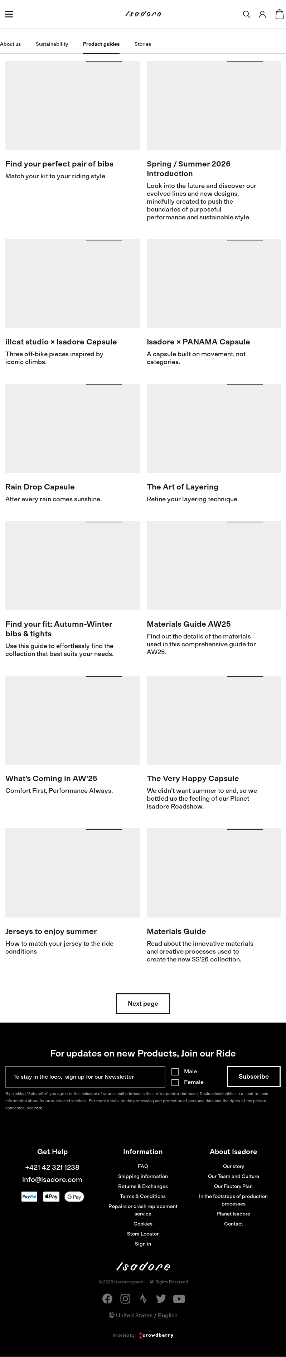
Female (194, 1082)
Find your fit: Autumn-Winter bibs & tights (58, 628)
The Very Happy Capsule (193, 778)
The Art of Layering (183, 487)
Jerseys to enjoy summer (51, 931)
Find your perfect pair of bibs (59, 164)
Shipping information (143, 1176)
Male (190, 1071)
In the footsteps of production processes (233, 1200)
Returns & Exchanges (143, 1186)
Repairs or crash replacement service (143, 1210)
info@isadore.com (52, 1179)
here (38, 1108)
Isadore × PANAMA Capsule (198, 342)
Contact (233, 1224)
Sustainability (52, 44)
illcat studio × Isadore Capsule (61, 342)
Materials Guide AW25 (189, 624)
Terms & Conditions (143, 1196)
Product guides (101, 44)
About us (10, 44)
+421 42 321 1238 (52, 1167)
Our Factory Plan (233, 1186)
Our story (233, 1166)
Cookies (143, 1224)
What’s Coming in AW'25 (51, 778)
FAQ (143, 1166)
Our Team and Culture (233, 1176)
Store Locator (143, 1234)
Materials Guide (176, 931)
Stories (143, 44)
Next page (143, 1004)
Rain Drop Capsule (40, 487)
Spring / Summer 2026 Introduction (189, 168)
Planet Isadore (233, 1214)
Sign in (143, 1244)
